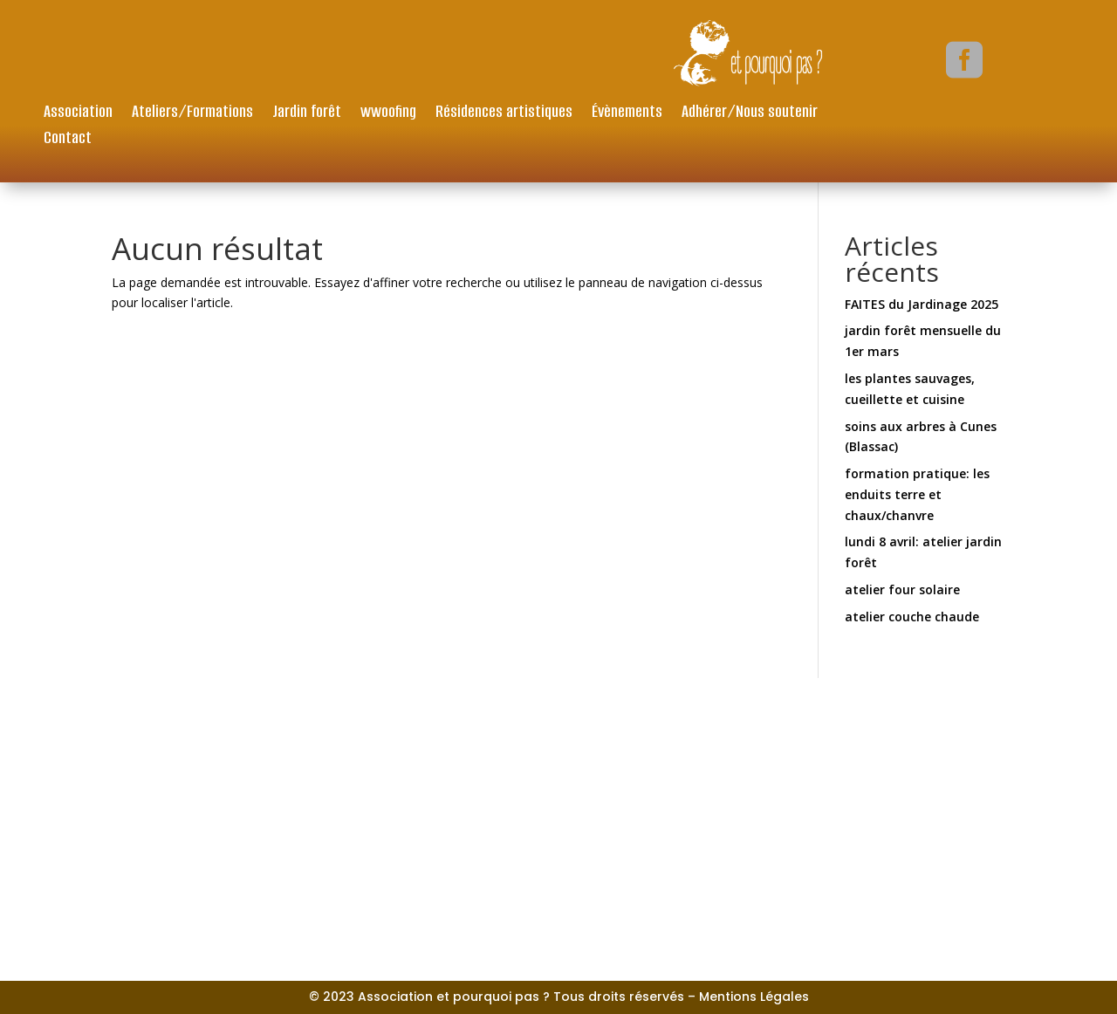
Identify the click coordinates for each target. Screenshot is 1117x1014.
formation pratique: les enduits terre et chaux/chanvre (917, 494)
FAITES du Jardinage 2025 (921, 304)
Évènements (627, 114)
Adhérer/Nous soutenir (750, 114)
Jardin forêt (306, 114)
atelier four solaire (902, 589)
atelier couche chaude (912, 616)
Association (78, 114)
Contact (68, 140)
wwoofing (388, 114)
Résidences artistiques (503, 114)
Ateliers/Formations (192, 114)
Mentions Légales (754, 996)
